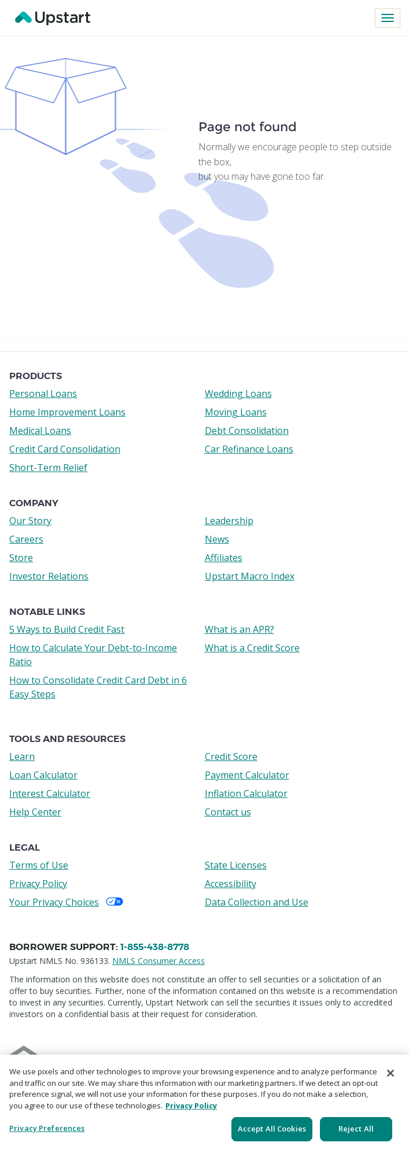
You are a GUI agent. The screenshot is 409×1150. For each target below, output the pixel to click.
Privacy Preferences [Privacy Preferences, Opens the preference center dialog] (46, 1128)
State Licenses (236, 865)
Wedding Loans (238, 393)
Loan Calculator (43, 775)
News (217, 539)
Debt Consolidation (247, 430)
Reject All (356, 1128)
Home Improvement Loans (67, 412)
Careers (26, 539)
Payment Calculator (247, 775)
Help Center (35, 812)
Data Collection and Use (256, 902)
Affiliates (223, 557)
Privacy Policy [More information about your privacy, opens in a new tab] (191, 1105)
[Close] (390, 1073)
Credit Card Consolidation (64, 449)
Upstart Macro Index (249, 576)
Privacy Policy (38, 883)
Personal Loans (43, 393)
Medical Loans (40, 430)
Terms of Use (38, 865)
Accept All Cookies (272, 1128)
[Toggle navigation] (387, 18)
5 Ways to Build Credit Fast (66, 629)
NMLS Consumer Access (158, 960)
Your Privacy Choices (66, 902)
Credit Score (231, 756)
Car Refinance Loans (249, 449)
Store (21, 557)
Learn (22, 756)
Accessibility (230, 883)
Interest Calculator (49, 793)
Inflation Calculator (246, 793)
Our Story (30, 520)
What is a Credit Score (252, 647)
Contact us (228, 812)
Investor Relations (49, 576)
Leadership (229, 520)
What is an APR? (239, 629)
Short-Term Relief (48, 467)
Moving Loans (236, 412)
